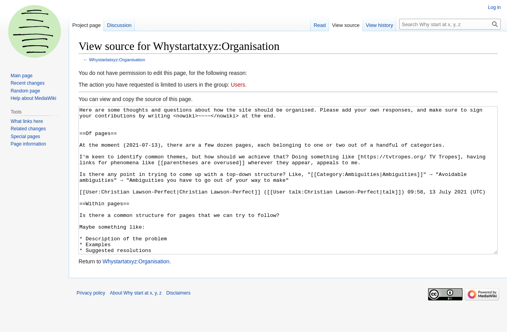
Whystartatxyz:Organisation (117, 59)
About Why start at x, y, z (136, 322)
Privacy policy (91, 322)
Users (238, 85)
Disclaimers (178, 322)
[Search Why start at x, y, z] (450, 24)
